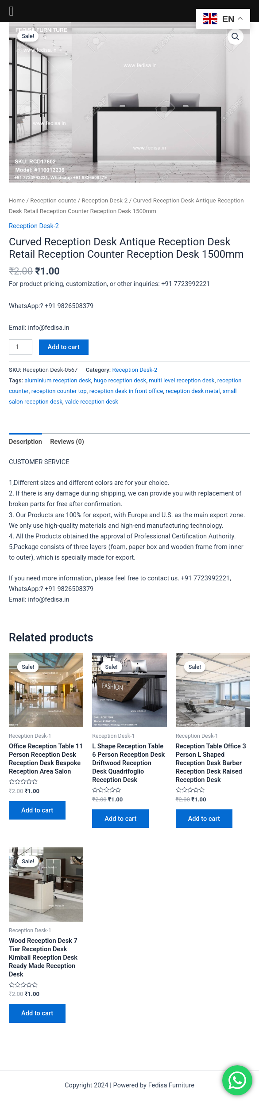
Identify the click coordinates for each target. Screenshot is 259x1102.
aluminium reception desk (57, 380)
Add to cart (64, 347)
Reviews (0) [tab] (67, 442)
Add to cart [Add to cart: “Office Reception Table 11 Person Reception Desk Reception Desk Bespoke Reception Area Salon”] (37, 810)
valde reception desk (91, 401)
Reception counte (53, 200)
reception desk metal (193, 391)
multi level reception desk (181, 380)
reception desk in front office (126, 391)
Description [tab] (25, 442)
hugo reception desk (120, 380)
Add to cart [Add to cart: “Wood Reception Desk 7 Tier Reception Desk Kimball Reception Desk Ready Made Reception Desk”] (37, 1013)
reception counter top (59, 391)
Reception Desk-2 (104, 200)
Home (17, 200)
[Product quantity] (20, 347)
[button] (236, 37)
